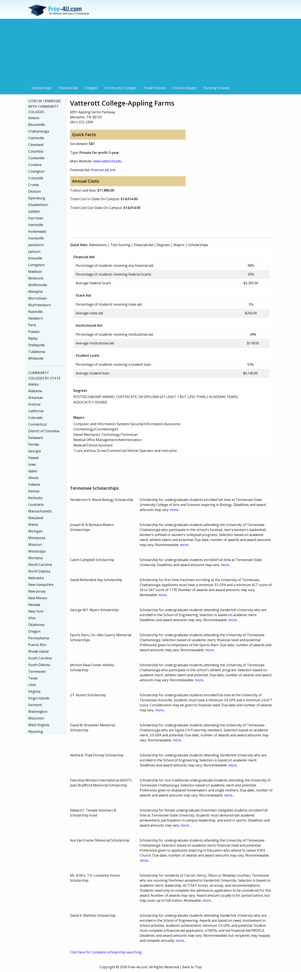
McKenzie (35, 278)
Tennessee (37, 671)
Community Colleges (120, 88)
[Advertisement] (150, 52)
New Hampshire (41, 584)
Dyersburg (36, 198)
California (35, 411)
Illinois (33, 477)
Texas (33, 678)
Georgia (34, 451)
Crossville (35, 178)
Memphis (35, 291)
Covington (36, 171)
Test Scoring (120, 245)
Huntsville (36, 238)
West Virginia (38, 725)
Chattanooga (38, 131)
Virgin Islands (39, 698)
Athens (33, 118)
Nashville (35, 311)
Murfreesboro (39, 305)
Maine (33, 524)
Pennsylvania (38, 638)
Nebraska (36, 578)
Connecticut (37, 424)
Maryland (35, 518)
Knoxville (35, 258)
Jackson (34, 251)
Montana (35, 558)
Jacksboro (36, 245)
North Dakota (39, 571)
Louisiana (35, 504)
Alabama (35, 391)
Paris (32, 325)
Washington (37, 711)
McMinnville (37, 285)
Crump (33, 184)
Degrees (163, 245)
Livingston (36, 265)
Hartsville (35, 224)
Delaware (35, 437)
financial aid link (103, 170)
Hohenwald (37, 231)
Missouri (35, 544)
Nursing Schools (216, 88)
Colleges (91, 88)
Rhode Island (38, 651)
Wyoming (35, 731)
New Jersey (37, 591)
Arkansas (35, 397)
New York (35, 611)
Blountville (36, 124)
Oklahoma (36, 624)
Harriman (35, 218)
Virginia (34, 691)
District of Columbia (43, 431)
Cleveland (35, 144)
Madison (35, 271)
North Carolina (40, 564)
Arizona (34, 404)
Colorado (35, 417)
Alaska (33, 384)
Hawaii (33, 457)
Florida (33, 444)
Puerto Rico (37, 644)
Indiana (34, 484)
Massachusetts (40, 511)
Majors (179, 245)
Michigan (35, 531)
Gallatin (34, 211)
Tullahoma (36, 351)
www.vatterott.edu (107, 161)
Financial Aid (68, 88)
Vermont (35, 705)
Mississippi (37, 551)
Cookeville (36, 158)
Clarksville (36, 138)
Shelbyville (36, 345)
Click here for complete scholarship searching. (106, 952)
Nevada (34, 604)
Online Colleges (184, 88)
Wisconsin (36, 718)
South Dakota (39, 664)
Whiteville (35, 358)
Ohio (32, 618)
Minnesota (36, 538)
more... (175, 509)
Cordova (34, 164)
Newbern (35, 318)
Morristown (37, 298)
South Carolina (40, 658)
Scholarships (42, 88)
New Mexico (37, 598)
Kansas (34, 491)
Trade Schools (154, 88)
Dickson (34, 191)
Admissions (98, 245)
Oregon (34, 631)
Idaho (32, 471)
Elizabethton (38, 204)
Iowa (32, 464)
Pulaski (34, 331)
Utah (32, 685)
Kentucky (35, 497)
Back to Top (192, 967)
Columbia (35, 151)
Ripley (33, 338)
